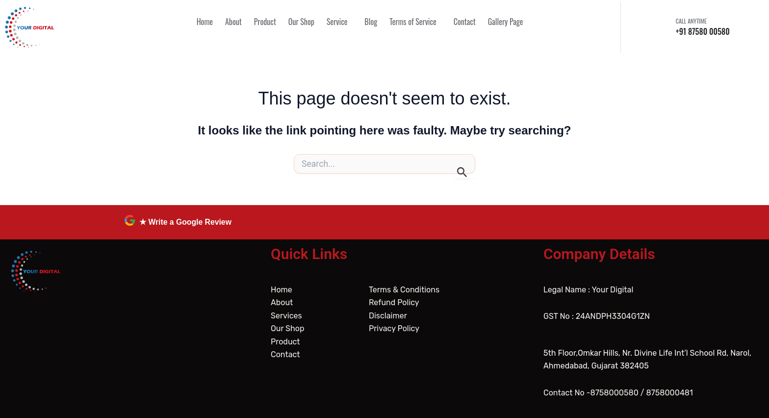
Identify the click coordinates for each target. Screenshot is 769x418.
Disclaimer (388, 315)
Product (285, 341)
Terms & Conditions (404, 289)
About (282, 302)
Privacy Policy (394, 328)
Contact (285, 354)
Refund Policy (394, 302)
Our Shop (288, 328)
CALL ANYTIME (691, 21)
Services (286, 315)
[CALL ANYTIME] (663, 27)
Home (281, 289)
